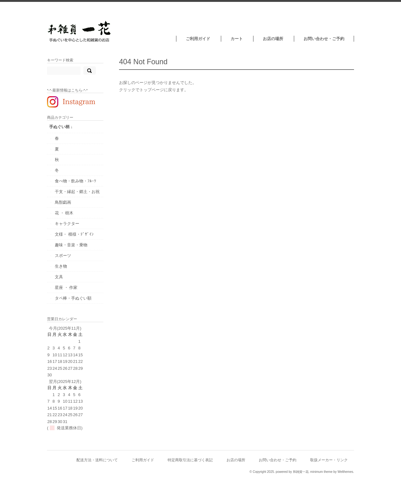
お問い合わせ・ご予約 (324, 38)
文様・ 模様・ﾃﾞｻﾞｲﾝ (74, 234)
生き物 (61, 266)
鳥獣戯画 (63, 202)
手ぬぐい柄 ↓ (61, 126)
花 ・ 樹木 (64, 213)
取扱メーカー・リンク (329, 460)
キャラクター (67, 223)
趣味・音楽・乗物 (71, 245)
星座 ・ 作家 (66, 287)
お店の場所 (273, 38)
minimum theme (321, 471)
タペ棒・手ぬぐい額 (73, 298)
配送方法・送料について (97, 460)
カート (237, 38)
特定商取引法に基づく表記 (190, 460)
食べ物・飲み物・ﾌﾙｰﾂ (75, 181)
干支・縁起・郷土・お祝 (77, 191)
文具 (59, 276)
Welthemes (345, 471)
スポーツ (63, 255)
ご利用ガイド (198, 38)
